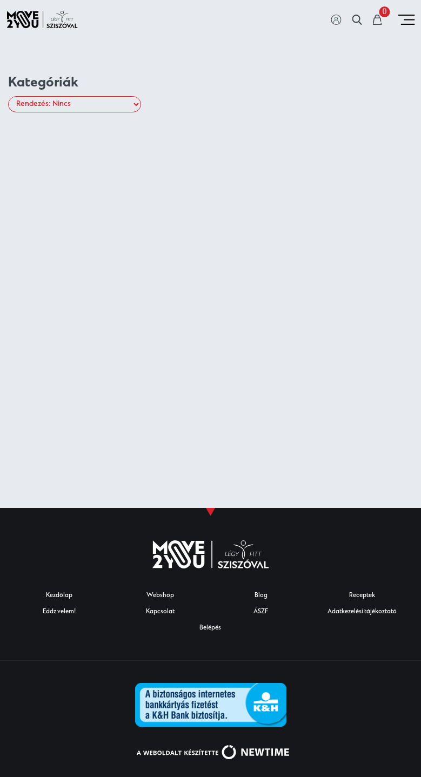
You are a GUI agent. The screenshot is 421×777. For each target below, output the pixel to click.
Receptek (362, 595)
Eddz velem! (59, 611)
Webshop (160, 595)
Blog (261, 595)
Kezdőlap (59, 595)
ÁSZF (260, 611)
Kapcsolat (160, 611)
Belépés (210, 628)
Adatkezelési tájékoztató (362, 611)
